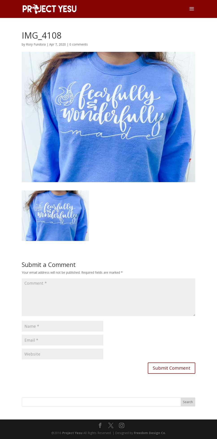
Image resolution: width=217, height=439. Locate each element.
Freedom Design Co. (150, 433)
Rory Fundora (36, 44)
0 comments (78, 44)
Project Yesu (72, 433)
